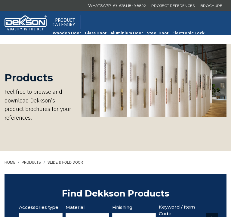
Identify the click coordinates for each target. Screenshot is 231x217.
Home (10, 162)
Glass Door (96, 33)
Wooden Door (67, 33)
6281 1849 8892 (132, 5)
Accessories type (38, 207)
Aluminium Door (126, 33)
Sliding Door (153, 40)
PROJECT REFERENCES (173, 5)
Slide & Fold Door (119, 40)
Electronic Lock (188, 33)
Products (31, 162)
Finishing (122, 207)
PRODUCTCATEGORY (64, 22)
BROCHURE (211, 5)
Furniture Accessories (75, 40)
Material (75, 207)
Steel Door (158, 33)
